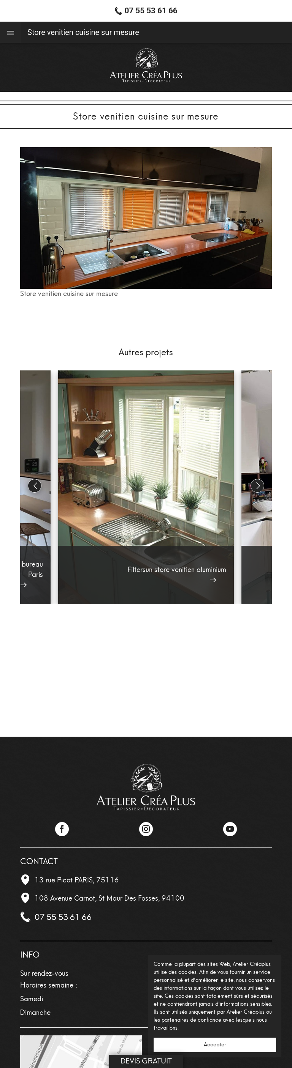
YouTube (230, 829)
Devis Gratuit (146, 1061)
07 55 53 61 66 (63, 917)
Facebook (62, 829)
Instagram (146, 829)
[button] (257, 486)
